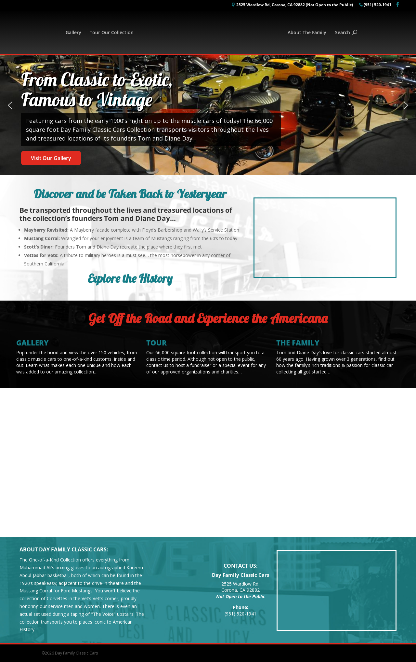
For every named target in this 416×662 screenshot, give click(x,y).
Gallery (73, 32)
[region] (208, 105)
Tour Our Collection (112, 32)
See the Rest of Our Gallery (52, 485)
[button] (10, 105)
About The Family (307, 32)
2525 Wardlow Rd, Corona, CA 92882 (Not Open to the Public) (294, 5)
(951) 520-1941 (377, 5)
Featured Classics (52, 429)
